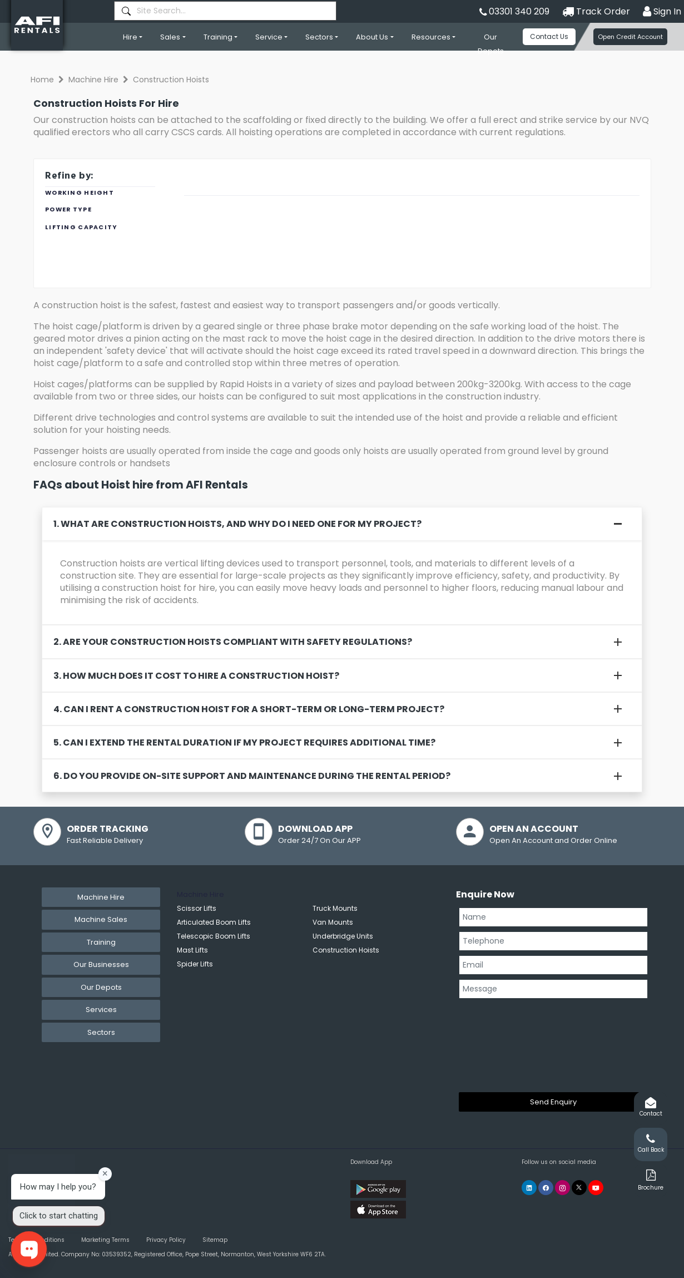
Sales (170, 37)
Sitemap (214, 1240)
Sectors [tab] (101, 1032)
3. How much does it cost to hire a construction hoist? (196, 675)
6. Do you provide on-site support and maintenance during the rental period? (251, 775)
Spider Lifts (195, 964)
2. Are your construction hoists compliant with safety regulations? (232, 641)
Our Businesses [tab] (101, 964)
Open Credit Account (630, 36)
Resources (431, 37)
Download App (371, 1162)
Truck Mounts (335, 908)
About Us (372, 37)
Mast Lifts (192, 950)
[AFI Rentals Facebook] (545, 1187)
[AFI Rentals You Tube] (595, 1187)
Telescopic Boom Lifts (213, 936)
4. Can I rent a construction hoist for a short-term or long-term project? (248, 709)
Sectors (319, 37)
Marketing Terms (105, 1240)
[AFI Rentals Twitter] (579, 1187)
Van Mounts (333, 922)
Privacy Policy (166, 1240)
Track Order (596, 11)
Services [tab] (101, 1009)
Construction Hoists (346, 950)
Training (218, 37)
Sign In (662, 11)
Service (268, 37)
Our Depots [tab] (101, 987)
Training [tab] (101, 942)
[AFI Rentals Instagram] (562, 1187)
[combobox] (225, 11)
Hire (130, 37)
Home (42, 79)
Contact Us (549, 36)
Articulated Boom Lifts (214, 922)
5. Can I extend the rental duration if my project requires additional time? (244, 742)
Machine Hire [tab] (101, 897)
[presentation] (504, 1043)
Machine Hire (93, 79)
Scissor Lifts (196, 908)
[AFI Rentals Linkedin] (529, 1187)
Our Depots (491, 44)
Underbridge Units (343, 936)
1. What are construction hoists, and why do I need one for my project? (237, 523)
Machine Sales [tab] (101, 919)
